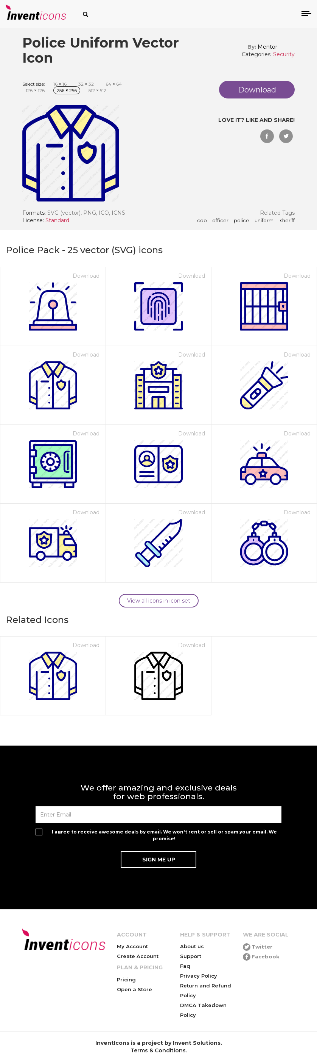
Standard (57, 220)
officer (220, 220)
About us (192, 946)
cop (202, 220)
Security (284, 54)
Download (86, 275)
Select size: (33, 84)
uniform (264, 220)
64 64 (114, 84)
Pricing (126, 979)
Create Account (137, 956)
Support (190, 956)
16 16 (60, 84)
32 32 (86, 84)
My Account (132, 946)
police (241, 220)
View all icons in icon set (158, 600)
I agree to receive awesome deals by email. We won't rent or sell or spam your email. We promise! (164, 835)
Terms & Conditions (158, 1050)
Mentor (267, 46)
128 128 (35, 90)
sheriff (287, 220)
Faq (185, 966)
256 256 (67, 90)
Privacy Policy (198, 976)
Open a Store (134, 989)
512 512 (97, 90)
